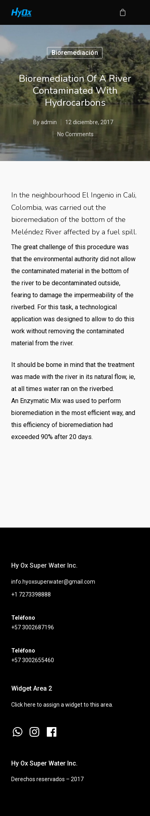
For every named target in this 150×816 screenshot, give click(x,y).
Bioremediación (75, 52)
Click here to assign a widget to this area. (62, 704)
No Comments (75, 134)
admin (49, 122)
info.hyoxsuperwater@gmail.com (53, 581)
